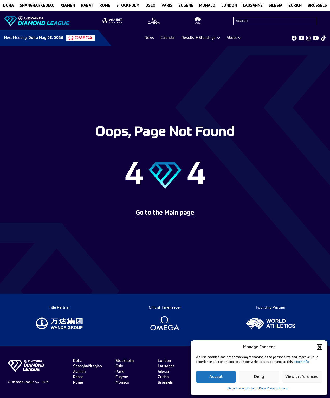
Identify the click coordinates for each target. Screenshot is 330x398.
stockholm (127, 6)
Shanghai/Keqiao (37, 6)
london (229, 6)
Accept (216, 377)
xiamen (68, 6)
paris (166, 6)
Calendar (167, 38)
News (149, 38)
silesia (275, 6)
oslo (150, 6)
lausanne (253, 6)
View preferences (302, 377)
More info (301, 362)
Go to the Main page (165, 213)
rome (104, 6)
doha (8, 6)
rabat (87, 6)
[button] (319, 347)
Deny (259, 377)
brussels (317, 6)
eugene (185, 6)
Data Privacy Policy (242, 388)
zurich (295, 6)
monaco (207, 6)
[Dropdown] (201, 38)
